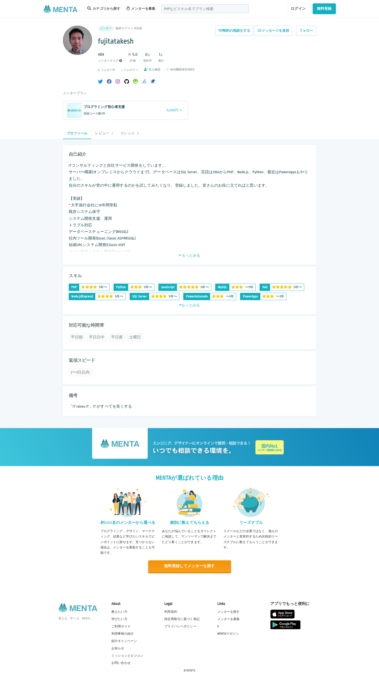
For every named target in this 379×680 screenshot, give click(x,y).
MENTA (190, 670)
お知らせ (117, 648)
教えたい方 (119, 611)
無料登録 (324, 8)
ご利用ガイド (121, 626)
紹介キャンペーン (124, 640)
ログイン (298, 8)
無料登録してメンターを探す (189, 566)
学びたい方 (119, 618)
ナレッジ (130, 133)
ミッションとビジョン (127, 655)
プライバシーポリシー (180, 626)
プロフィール (77, 133)
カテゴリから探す (103, 8)
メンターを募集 (140, 8)
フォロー (306, 30)
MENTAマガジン (228, 633)
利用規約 (170, 611)
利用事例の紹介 (122, 633)
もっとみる (189, 255)
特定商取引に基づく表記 (182, 618)
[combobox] (205, 8)
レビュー (104, 133)
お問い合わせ (121, 662)
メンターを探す (228, 611)
